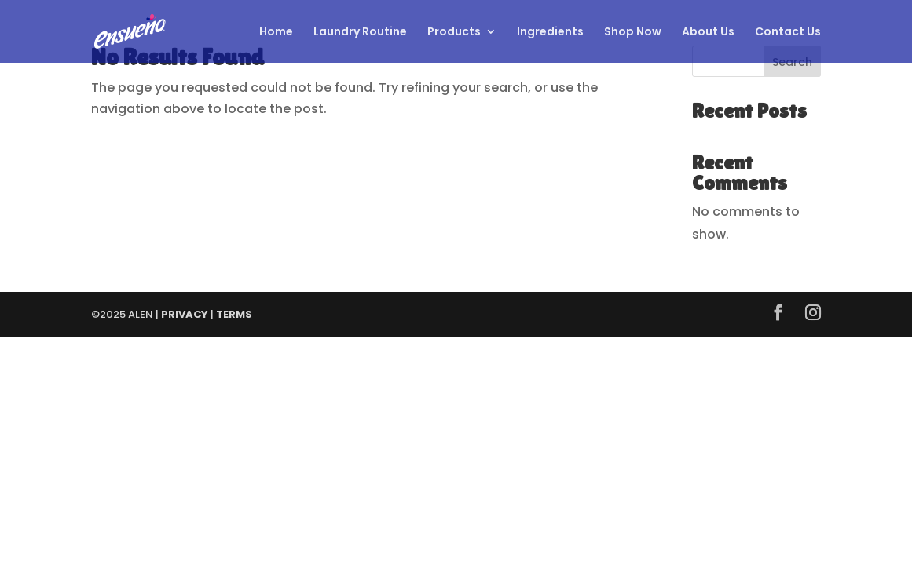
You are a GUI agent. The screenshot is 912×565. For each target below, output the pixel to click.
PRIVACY (184, 314)
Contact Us (788, 32)
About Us (708, 32)
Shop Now (632, 32)
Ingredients (550, 32)
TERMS (234, 314)
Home (276, 32)
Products (454, 32)
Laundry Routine (360, 32)
